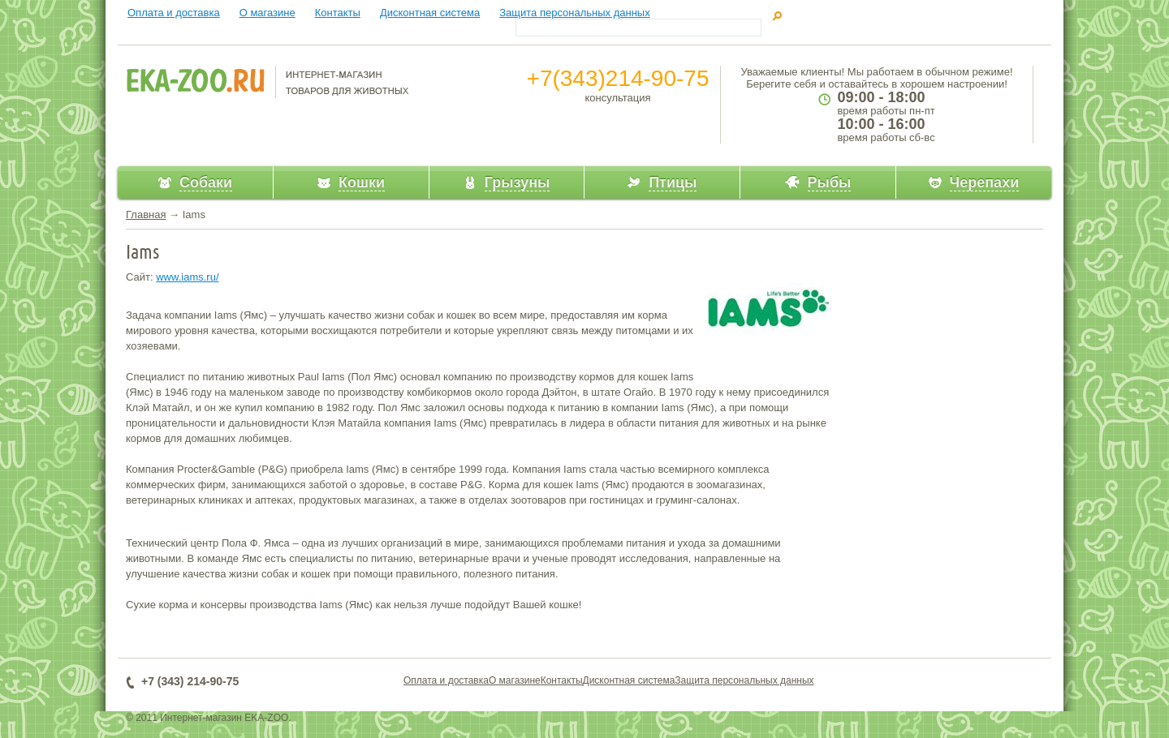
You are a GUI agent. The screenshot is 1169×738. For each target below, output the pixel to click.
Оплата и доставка (173, 12)
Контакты (337, 12)
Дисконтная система (430, 12)
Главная (146, 214)
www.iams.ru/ (187, 277)
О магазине (267, 12)
